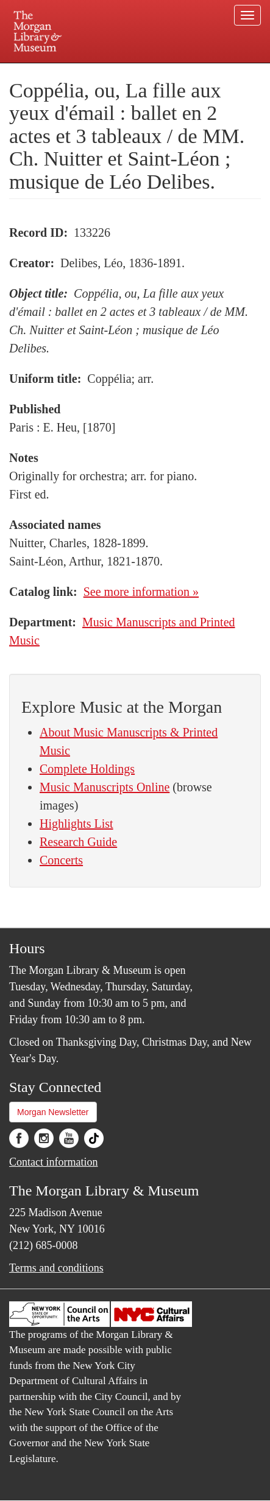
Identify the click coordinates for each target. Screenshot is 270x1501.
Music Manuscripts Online (104, 787)
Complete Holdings (87, 768)
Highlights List (76, 823)
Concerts (61, 860)
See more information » (141, 591)
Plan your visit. (33, 71)
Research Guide (78, 841)
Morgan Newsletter (53, 1112)
